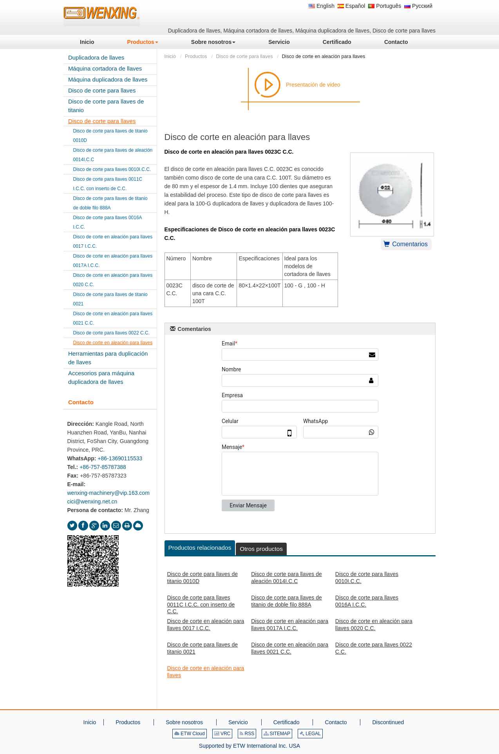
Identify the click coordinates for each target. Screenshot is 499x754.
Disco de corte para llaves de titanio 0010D (202, 577)
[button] (143, 42)
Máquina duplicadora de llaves (108, 79)
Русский (418, 6)
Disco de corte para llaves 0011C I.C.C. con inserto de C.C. (201, 604)
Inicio (170, 56)
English (321, 6)
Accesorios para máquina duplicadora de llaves (101, 377)
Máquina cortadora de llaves (105, 68)
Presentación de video (313, 85)
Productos (196, 56)
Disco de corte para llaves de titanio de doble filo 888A (286, 601)
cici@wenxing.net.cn (92, 501)
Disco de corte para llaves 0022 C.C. (373, 648)
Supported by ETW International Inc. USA (249, 746)
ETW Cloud (189, 733)
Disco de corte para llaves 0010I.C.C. (366, 577)
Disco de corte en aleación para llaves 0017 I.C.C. (205, 624)
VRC (222, 733)
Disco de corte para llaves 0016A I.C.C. (366, 601)
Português (384, 6)
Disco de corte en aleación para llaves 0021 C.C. (289, 648)
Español (351, 6)
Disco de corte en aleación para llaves (205, 671)
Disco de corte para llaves (244, 56)
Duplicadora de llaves (96, 57)
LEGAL (310, 733)
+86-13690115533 (120, 458)
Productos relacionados (199, 547)
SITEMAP (277, 733)
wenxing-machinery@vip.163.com (108, 493)
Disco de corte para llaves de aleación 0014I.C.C (286, 577)
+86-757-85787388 (103, 467)
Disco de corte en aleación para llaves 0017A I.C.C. (289, 624)
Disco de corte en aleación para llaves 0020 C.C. (373, 624)
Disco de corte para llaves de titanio (106, 105)
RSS (247, 733)
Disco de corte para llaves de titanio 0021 (202, 648)
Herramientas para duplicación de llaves (108, 357)
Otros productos (261, 548)
